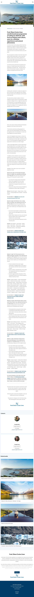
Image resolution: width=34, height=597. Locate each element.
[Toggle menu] (1, 2)
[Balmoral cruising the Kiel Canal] (17, 513)
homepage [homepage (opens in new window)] (17, 591)
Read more (17, 572)
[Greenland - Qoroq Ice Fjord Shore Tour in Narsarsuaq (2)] (17, 535)
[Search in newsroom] (32, 2)
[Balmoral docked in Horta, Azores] (17, 468)
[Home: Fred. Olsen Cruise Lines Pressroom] (16, 2)
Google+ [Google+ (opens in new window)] (17, 593)
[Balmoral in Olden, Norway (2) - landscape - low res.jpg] (17, 490)
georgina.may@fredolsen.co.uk (17, 429)
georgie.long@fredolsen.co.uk (17, 449)
